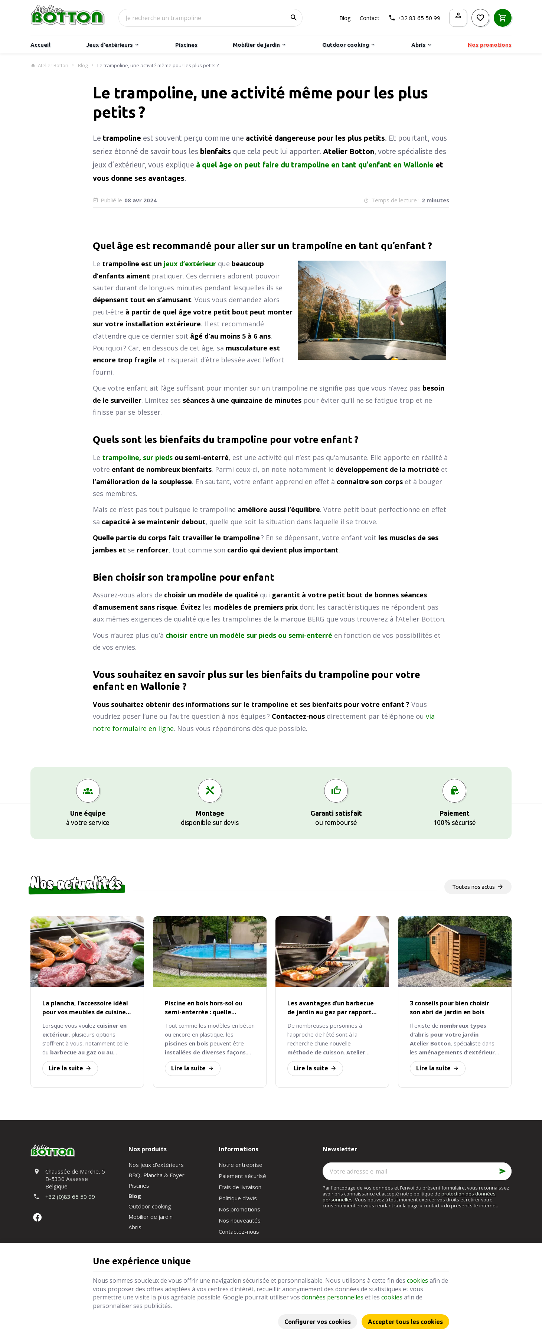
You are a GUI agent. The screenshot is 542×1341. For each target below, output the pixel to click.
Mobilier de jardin (150, 1216)
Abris (134, 1227)
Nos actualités (75, 883)
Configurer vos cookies (317, 1321)
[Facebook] (37, 1217)
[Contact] (369, 18)
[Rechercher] (294, 18)
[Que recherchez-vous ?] (210, 18)
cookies (417, 1280)
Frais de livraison (240, 1187)
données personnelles (332, 1297)
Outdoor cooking (149, 1206)
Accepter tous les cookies (405, 1321)
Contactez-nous (239, 1231)
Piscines (138, 1185)
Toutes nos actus (473, 887)
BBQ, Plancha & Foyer (156, 1175)
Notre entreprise (240, 1164)
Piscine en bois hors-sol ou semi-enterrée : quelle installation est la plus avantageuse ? (203, 1008)
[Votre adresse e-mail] (417, 1171)
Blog (83, 65)
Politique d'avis (238, 1198)
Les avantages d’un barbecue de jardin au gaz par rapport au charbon (330, 1008)
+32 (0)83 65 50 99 (70, 1196)
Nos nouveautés (240, 1220)
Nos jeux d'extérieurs (156, 1164)
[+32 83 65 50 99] (414, 18)
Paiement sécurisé (242, 1176)
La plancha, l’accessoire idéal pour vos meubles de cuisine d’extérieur (85, 1008)
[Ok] (503, 1171)
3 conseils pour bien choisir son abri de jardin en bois (449, 1007)
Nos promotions (239, 1209)
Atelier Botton (49, 65)
